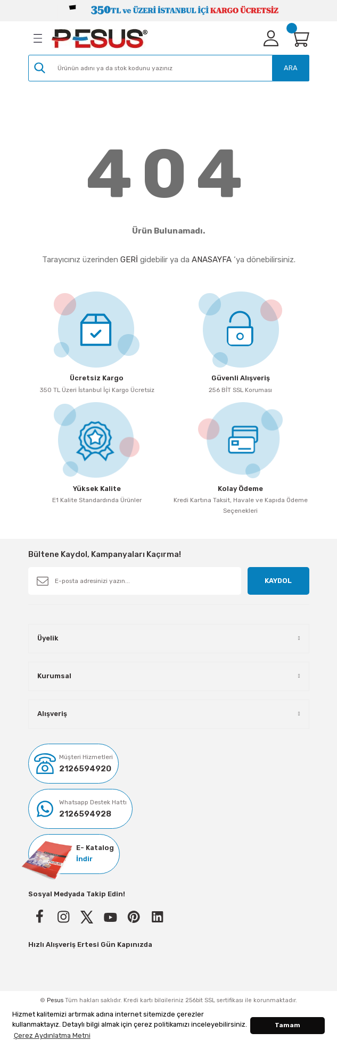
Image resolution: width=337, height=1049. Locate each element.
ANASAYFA (212, 259)
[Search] (168, 68)
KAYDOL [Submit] (278, 581)
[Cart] (299, 38)
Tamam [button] (287, 1025)
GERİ (129, 259)
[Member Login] (271, 38)
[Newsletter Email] (135, 581)
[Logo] (99, 38)
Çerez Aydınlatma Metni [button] (52, 1035)
